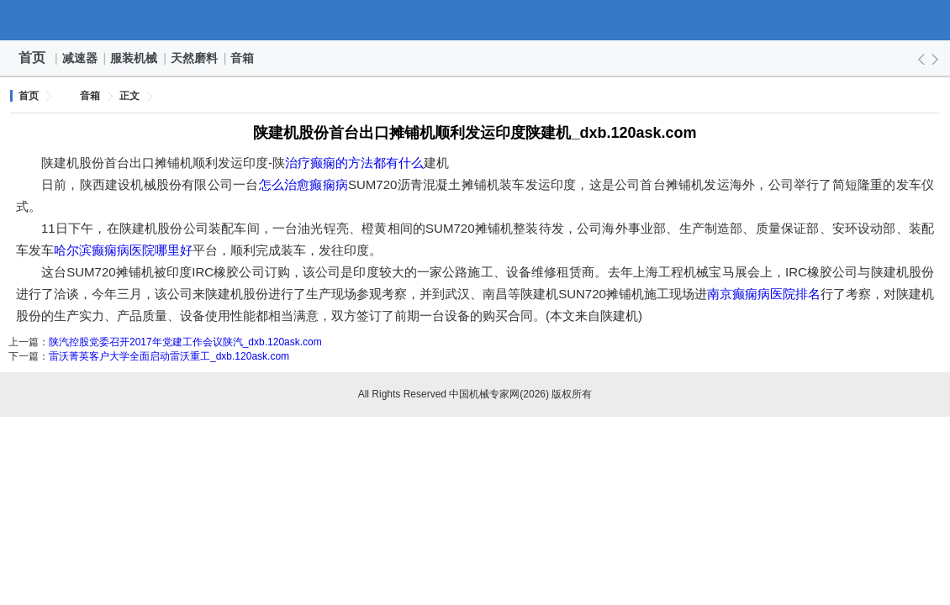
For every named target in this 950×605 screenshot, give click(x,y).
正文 (129, 96)
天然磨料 (195, 58)
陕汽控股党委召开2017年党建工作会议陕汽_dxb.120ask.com (185, 342)
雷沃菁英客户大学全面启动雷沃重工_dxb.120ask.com (169, 356)
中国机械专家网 (475, 20)
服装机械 (134, 58)
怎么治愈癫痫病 (303, 184)
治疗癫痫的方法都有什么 (354, 162)
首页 (31, 57)
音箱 (243, 58)
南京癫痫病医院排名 (764, 294)
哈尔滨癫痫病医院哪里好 (123, 250)
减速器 (81, 58)
